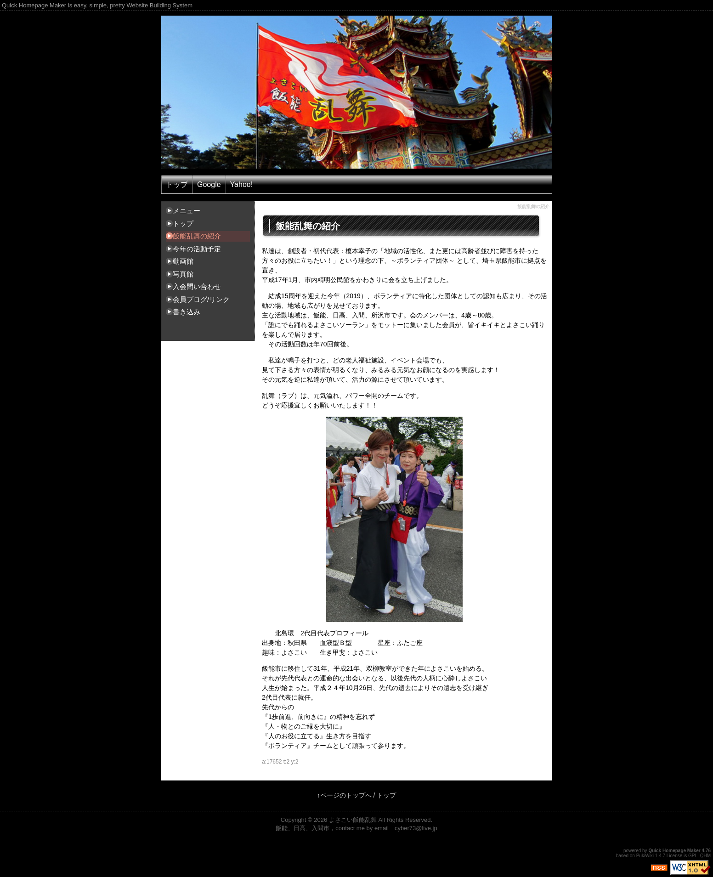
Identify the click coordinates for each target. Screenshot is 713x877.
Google (209, 184)
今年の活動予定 (197, 249)
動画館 (183, 261)
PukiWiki (645, 855)
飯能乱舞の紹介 (197, 236)
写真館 (183, 274)
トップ (177, 184)
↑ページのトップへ (344, 795)
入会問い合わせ (197, 286)
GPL (692, 855)
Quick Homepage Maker (674, 850)
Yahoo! (241, 184)
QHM (705, 855)
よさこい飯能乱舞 (353, 819)
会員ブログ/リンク (201, 299)
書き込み (186, 312)
